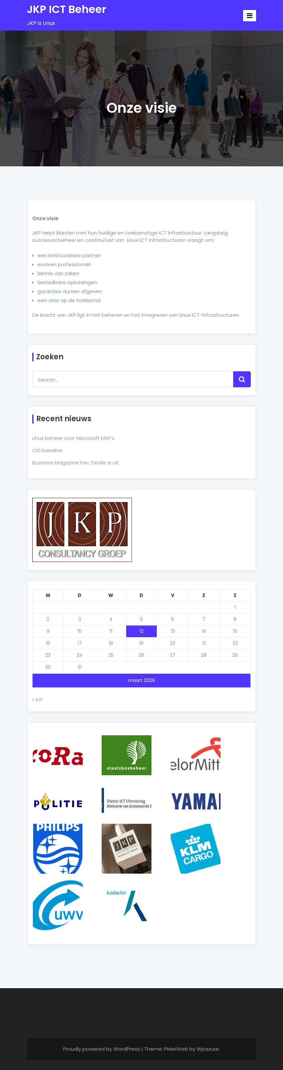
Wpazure (208, 1048)
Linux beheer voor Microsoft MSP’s (73, 438)
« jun (37, 699)
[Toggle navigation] (249, 15)
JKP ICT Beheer (66, 9)
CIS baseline (47, 450)
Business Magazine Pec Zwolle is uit (75, 462)
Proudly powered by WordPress (102, 1048)
